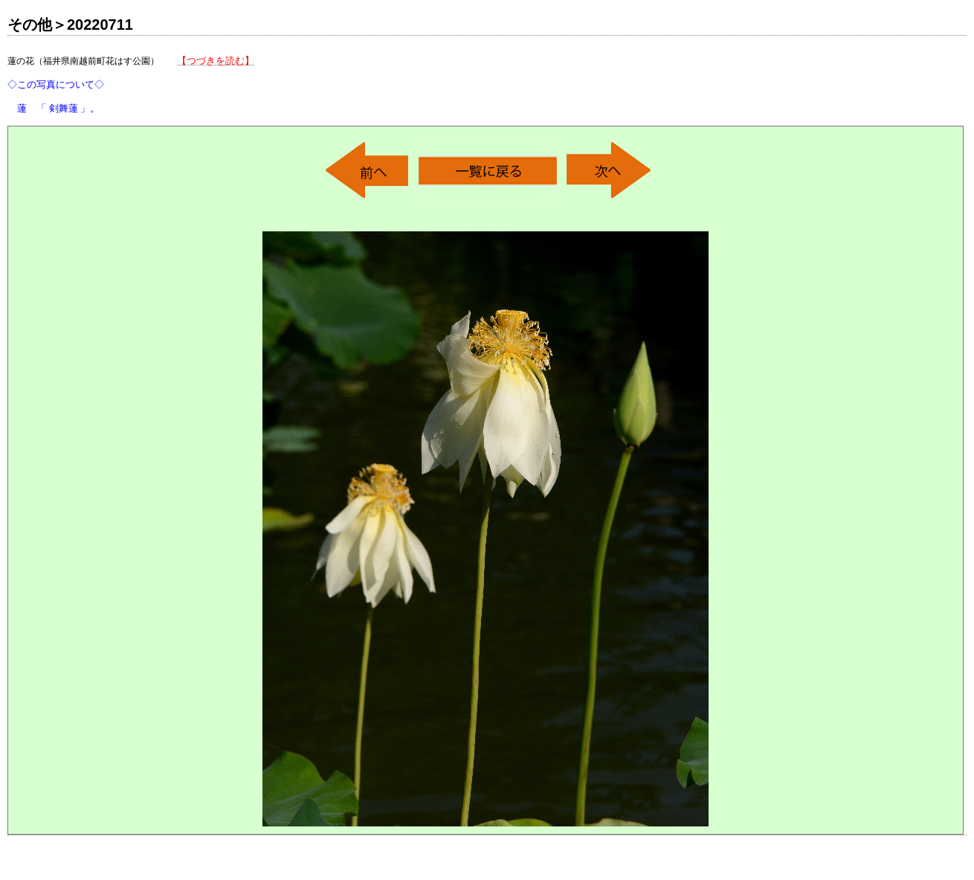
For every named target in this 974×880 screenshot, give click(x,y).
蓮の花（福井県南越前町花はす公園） (130, 84)
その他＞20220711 (70, 24)
